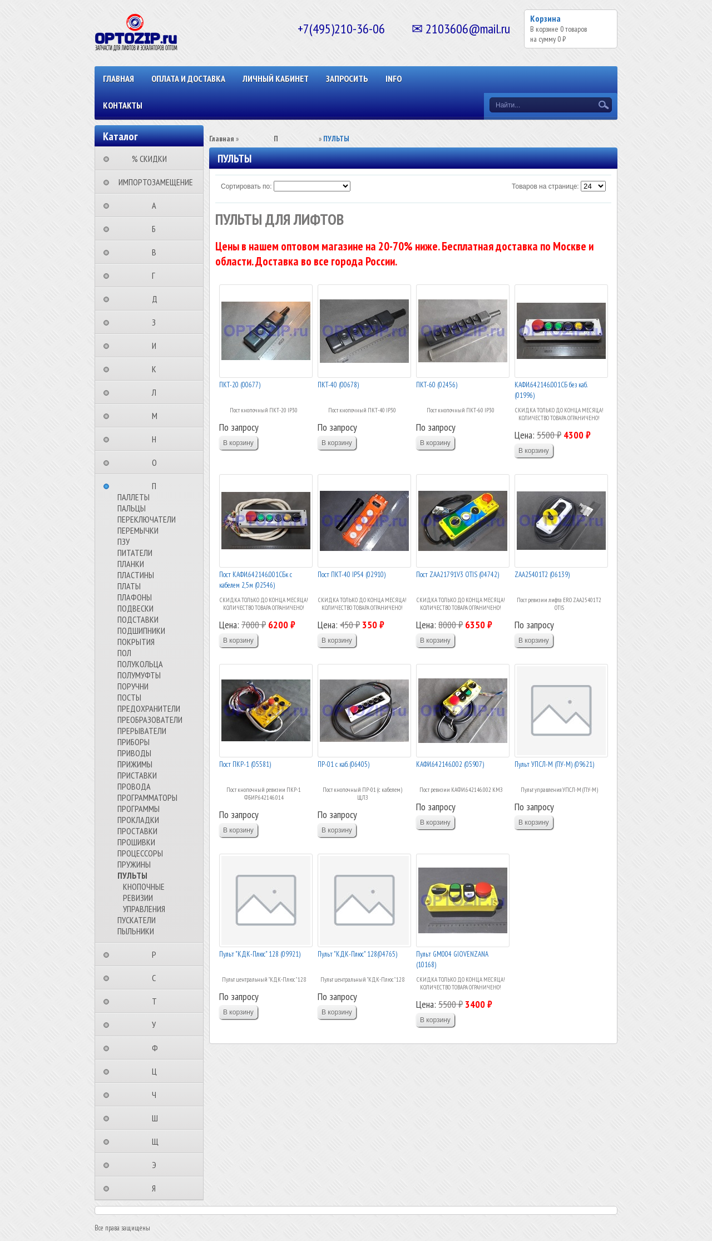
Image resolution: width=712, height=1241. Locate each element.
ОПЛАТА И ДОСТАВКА (188, 78)
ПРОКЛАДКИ (138, 819)
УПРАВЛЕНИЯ (144, 908)
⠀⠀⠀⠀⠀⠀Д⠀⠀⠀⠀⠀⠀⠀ (158, 298)
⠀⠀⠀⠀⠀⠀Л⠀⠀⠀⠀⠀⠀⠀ (157, 392)
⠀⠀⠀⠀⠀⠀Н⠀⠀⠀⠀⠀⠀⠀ (157, 439)
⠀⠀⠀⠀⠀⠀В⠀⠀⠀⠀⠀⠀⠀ (157, 252)
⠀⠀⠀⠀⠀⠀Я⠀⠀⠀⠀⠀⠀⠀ (157, 1188)
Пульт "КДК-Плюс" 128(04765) (357, 954)
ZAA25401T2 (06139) (542, 574)
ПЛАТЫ (129, 586)
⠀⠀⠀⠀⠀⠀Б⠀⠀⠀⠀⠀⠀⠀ (157, 228)
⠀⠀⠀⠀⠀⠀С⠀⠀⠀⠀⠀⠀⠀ (157, 977)
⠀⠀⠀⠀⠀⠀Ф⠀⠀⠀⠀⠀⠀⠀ (158, 1047)
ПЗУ (123, 541)
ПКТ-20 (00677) (239, 385)
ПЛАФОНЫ (134, 597)
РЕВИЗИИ (138, 897)
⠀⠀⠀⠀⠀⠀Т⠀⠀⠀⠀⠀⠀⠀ (158, 1001)
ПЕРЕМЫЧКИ (138, 530)
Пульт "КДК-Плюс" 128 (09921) (259, 954)
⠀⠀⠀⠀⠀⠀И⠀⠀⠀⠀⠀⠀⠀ (157, 345)
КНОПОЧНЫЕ (144, 886)
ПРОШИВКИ (136, 842)
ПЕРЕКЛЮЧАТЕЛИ (146, 519)
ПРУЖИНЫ (134, 864)
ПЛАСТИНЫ (135, 574)
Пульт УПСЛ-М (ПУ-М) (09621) (554, 764)
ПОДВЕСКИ (135, 608)
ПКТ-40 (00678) (338, 385)
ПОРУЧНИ (133, 686)
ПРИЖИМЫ (134, 764)
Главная (118, 78)
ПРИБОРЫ (133, 741)
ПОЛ (124, 652)
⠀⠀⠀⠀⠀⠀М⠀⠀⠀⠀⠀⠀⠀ (158, 415)
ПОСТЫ (129, 697)
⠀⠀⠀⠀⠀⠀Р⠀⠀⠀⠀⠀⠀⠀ (157, 954)
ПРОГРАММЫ (138, 808)
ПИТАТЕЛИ (134, 552)
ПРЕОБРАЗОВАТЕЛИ (149, 719)
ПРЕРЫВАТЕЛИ (141, 730)
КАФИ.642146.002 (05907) (450, 764)
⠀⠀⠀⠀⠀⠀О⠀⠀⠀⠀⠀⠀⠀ (158, 462)
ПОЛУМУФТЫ (139, 675)
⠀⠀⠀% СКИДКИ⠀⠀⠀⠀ (153, 158)
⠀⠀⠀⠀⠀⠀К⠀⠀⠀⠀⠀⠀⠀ (157, 369)
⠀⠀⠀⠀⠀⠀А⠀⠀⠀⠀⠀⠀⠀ (157, 205)
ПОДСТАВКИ (138, 619)
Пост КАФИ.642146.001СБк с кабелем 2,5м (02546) (255, 580)
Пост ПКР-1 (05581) (245, 764)
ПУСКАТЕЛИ (136, 919)
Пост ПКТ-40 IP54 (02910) (351, 574)
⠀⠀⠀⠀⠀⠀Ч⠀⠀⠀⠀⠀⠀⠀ (157, 1094)
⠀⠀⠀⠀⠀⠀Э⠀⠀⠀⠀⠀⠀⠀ (157, 1164)
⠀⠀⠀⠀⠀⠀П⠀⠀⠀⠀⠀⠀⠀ (157, 485)
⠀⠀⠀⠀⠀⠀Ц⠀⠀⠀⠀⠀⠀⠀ (158, 1071)
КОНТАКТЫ (122, 105)
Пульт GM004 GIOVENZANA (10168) (452, 959)
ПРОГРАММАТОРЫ (147, 797)
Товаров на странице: (545, 186)
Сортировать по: (246, 186)
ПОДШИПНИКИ (141, 630)
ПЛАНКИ (130, 563)
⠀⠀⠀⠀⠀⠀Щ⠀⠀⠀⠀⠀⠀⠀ (158, 1141)
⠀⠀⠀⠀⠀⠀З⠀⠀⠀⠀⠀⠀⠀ (157, 322)
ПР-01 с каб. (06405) (343, 764)
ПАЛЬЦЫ (131, 508)
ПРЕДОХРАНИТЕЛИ (148, 708)
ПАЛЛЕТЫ (133, 497)
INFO (393, 78)
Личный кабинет (276, 78)
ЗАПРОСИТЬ (347, 78)
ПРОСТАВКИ (137, 830)
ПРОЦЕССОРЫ (140, 853)
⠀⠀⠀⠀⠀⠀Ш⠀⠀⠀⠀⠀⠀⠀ (158, 1118)
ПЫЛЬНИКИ (135, 931)
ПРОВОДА (134, 786)
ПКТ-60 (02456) (436, 385)
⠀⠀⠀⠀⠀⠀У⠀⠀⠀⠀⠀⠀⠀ (157, 1024)
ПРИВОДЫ (134, 753)
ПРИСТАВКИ (137, 775)
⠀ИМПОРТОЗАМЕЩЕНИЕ (152, 182)
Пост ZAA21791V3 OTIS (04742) (457, 574)
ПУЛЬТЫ (132, 875)
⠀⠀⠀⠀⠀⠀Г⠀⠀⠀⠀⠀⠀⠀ (157, 275)
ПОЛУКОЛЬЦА (140, 663)
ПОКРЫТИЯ (136, 641)
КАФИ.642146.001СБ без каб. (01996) (551, 390)
